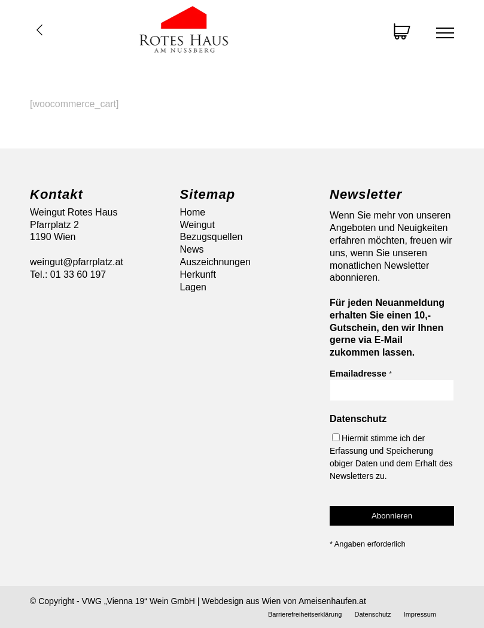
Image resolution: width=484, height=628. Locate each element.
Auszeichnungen (215, 262)
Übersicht (39, 30)
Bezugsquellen (211, 237)
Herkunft (198, 274)
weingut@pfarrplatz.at (76, 262)
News (192, 249)
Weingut (197, 225)
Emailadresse (361, 373)
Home (193, 212)
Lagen (193, 287)
